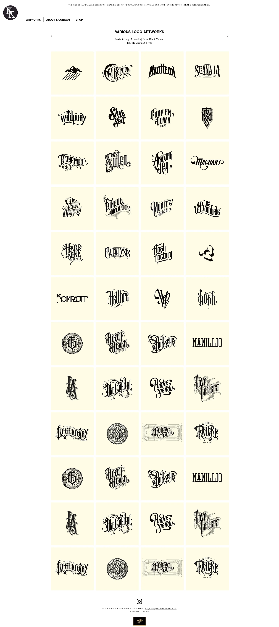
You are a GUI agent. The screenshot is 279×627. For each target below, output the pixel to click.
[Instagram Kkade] (139, 601)
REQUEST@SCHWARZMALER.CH (161, 609)
